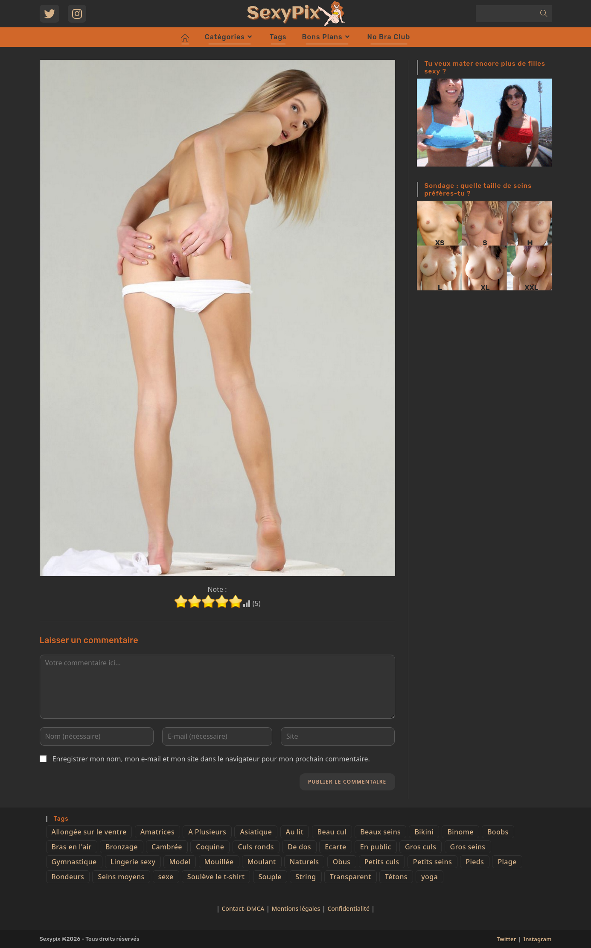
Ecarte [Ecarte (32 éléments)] (335, 846)
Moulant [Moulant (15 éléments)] (261, 861)
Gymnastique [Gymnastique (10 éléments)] (74, 861)
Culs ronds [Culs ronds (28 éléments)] (256, 846)
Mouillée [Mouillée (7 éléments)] (219, 861)
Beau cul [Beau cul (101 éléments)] (331, 832)
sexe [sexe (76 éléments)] (166, 876)
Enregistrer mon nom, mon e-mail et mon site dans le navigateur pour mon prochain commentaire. (211, 759)
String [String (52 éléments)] (305, 876)
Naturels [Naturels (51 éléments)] (304, 861)
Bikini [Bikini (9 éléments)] (424, 832)
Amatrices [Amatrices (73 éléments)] (157, 832)
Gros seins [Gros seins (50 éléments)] (468, 846)
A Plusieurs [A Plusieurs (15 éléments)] (207, 832)
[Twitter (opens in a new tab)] (49, 14)
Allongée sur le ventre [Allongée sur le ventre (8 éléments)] (89, 832)
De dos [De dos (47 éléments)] (299, 846)
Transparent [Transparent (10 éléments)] (350, 876)
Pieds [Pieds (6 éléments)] (475, 861)
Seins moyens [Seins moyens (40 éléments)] (121, 876)
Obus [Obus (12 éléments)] (342, 861)
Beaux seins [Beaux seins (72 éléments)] (380, 832)
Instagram (537, 939)
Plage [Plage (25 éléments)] (507, 861)
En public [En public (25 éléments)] (375, 846)
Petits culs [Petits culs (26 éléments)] (381, 861)
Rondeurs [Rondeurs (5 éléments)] (68, 876)
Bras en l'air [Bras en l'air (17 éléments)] (72, 846)
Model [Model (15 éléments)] (179, 861)
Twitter (506, 939)
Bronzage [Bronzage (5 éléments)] (121, 846)
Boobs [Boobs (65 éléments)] (498, 832)
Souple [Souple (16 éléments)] (270, 876)
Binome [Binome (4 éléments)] (460, 832)
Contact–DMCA (242, 908)
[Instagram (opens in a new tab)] (77, 14)
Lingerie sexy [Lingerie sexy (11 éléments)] (133, 861)
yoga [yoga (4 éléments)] (429, 876)
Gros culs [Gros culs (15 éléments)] (420, 846)
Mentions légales (296, 908)
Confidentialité (349, 908)
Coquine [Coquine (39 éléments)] (210, 846)
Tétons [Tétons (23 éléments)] (396, 876)
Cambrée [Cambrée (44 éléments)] (166, 846)
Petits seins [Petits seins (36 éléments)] (432, 861)
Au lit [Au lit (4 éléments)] (295, 832)
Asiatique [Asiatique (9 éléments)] (256, 832)
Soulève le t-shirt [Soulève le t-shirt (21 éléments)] (216, 876)
